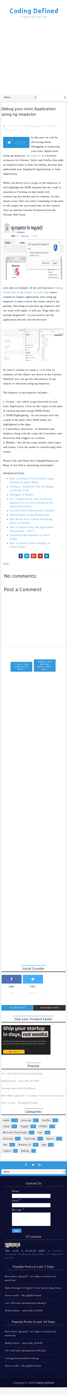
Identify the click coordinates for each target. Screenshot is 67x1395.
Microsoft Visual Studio (15, 1132)
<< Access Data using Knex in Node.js (21, 666)
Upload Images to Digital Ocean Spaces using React (33, 1288)
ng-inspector (34, 155)
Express (50, 1138)
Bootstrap (8, 1138)
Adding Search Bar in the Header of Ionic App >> (44, 665)
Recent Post (17, 1007)
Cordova (7, 1150)
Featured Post (49, 1007)
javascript (26, 1120)
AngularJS (51, 126)
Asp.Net (46, 1120)
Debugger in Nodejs (21, 494)
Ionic (15, 129)
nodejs (6, 1120)
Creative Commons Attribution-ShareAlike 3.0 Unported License (33, 1254)
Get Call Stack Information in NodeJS (32, 510)
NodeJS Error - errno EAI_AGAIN (20, 1081)
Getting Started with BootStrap (18, 1088)
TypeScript (30, 1138)
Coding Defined (33, 10)
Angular (25, 1126)
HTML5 (43, 1126)
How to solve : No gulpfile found (19, 1102)
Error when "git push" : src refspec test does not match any (33, 1095)
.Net (5, 1144)
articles (7, 129)
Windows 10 (24, 1144)
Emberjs (25, 1150)
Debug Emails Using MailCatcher (30, 514)
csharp (6, 1126)
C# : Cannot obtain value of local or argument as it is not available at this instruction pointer (31, 503)
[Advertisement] (33, 56)
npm (44, 1144)
